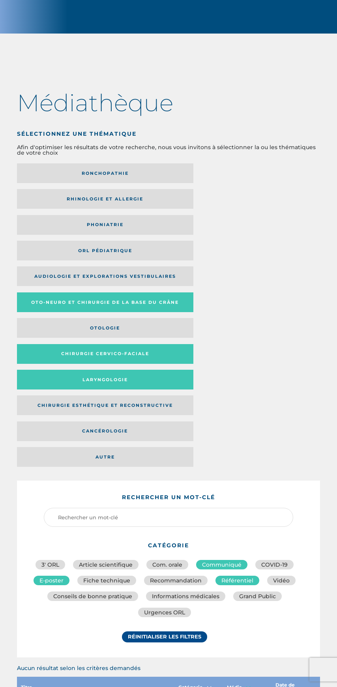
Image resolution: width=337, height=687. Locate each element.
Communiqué (222, 368)
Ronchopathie (63, 177)
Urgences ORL (164, 420)
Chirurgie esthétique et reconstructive (63, 260)
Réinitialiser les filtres (164, 446)
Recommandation (176, 385)
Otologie (64, 234)
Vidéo (281, 385)
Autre (264, 260)
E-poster (51, 385)
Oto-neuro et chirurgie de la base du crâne (262, 206)
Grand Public (257, 402)
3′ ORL (50, 368)
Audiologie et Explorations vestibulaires (146, 206)
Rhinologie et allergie (163, 177)
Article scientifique (106, 368)
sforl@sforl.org (153, 629)
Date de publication (293, 495)
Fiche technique (106, 385)
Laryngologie (264, 234)
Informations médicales (185, 402)
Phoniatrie (264, 177)
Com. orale (167, 368)
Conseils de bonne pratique (92, 402)
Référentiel (237, 385)
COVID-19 (274, 368)
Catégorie (195, 495)
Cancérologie (164, 260)
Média (239, 495)
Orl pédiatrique (64, 206)
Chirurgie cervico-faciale (154, 234)
